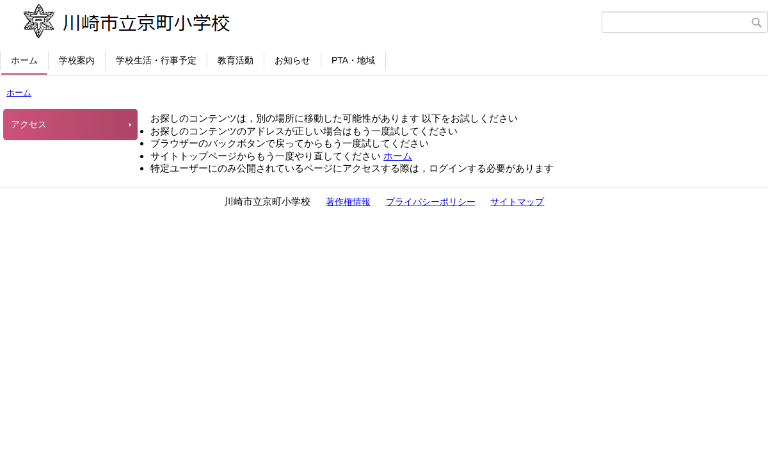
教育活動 (235, 60)
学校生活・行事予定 (156, 60)
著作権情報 (348, 202)
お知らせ (292, 60)
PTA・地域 (353, 60)
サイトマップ (517, 202)
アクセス (29, 124)
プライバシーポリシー (431, 202)
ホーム (24, 60)
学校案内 (77, 60)
